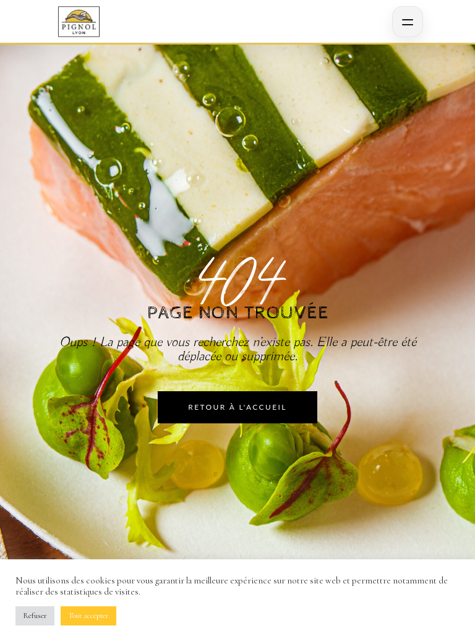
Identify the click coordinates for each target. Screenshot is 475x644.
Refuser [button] (35, 616)
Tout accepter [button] (88, 616)
